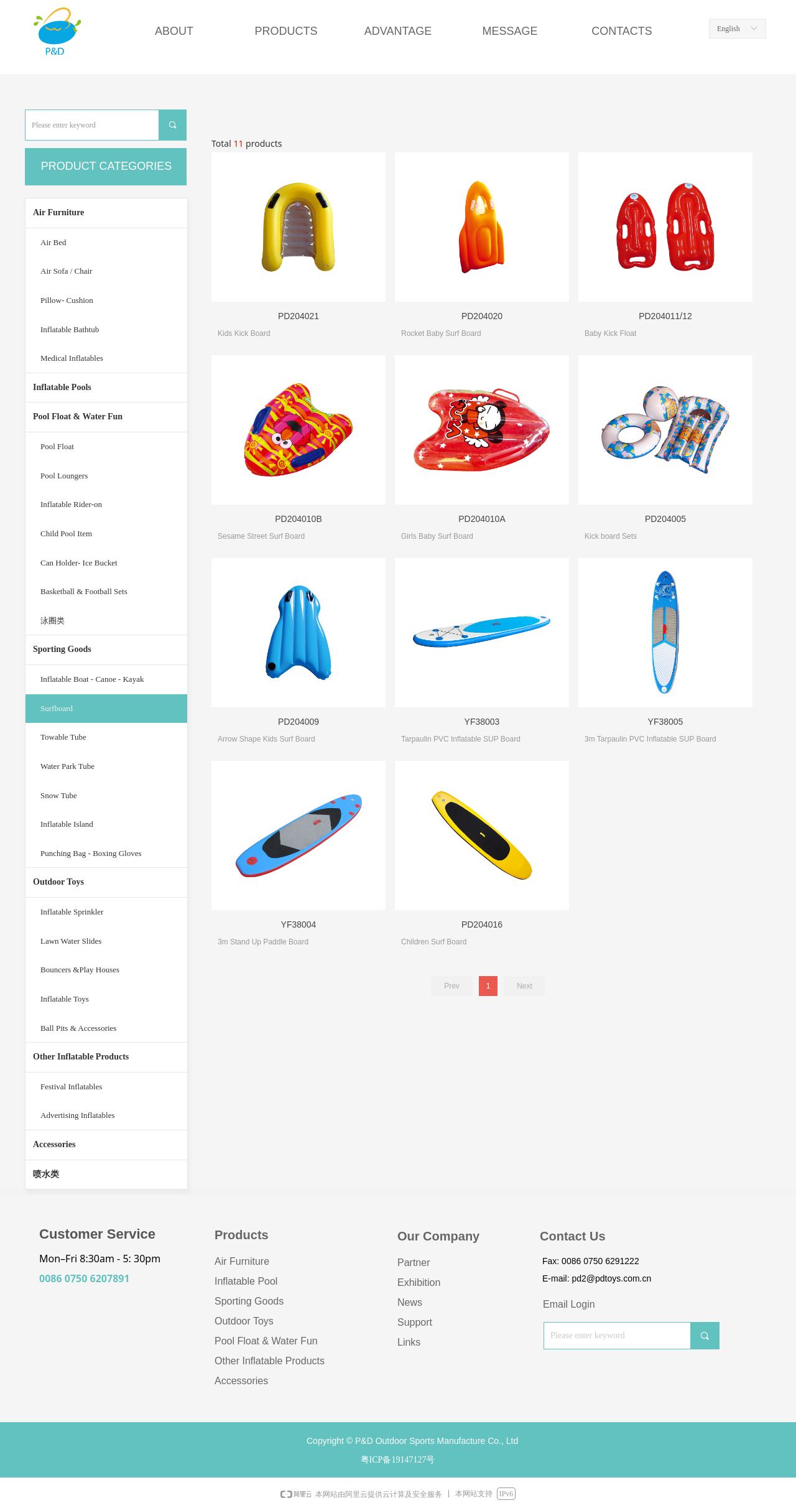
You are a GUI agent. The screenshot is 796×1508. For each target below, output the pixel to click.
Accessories (54, 1144)
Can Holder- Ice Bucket (79, 562)
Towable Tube (63, 737)
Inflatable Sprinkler (71, 911)
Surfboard (56, 708)
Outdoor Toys (58, 882)
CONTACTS (621, 31)
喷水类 (46, 1174)
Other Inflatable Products (81, 1056)
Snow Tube (58, 795)
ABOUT (174, 31)
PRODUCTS (285, 31)
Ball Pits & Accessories (78, 1028)
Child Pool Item (66, 533)
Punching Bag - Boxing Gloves (91, 853)
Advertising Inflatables (77, 1115)
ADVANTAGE (398, 31)
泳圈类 (52, 620)
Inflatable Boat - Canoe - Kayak (92, 679)
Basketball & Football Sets (83, 591)
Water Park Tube (67, 766)
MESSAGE (509, 31)
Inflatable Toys (64, 998)
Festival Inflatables (71, 1086)
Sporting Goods (62, 649)
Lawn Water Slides (70, 941)
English (728, 28)
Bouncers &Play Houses (79, 969)
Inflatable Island (66, 824)
